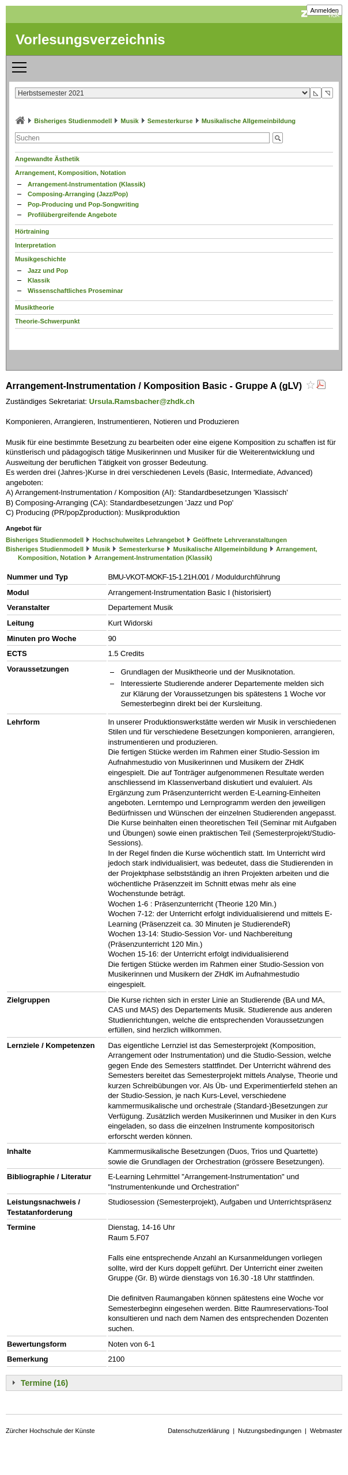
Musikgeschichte (40, 259)
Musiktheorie (34, 307)
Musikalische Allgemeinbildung (249, 120)
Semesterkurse (170, 120)
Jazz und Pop (48, 270)
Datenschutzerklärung (198, 1430)
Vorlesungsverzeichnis (90, 39)
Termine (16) (44, 1383)
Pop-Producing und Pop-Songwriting (83, 204)
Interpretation (35, 245)
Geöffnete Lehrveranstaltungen (240, 539)
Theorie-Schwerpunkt (47, 321)
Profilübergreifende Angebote (72, 214)
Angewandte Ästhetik (47, 158)
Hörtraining (32, 231)
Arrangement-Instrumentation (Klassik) (86, 184)
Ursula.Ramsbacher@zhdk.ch (142, 401)
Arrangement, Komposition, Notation (70, 172)
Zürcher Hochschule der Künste (50, 1430)
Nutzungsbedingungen (269, 1430)
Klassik (39, 280)
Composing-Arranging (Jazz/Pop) (78, 193)
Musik (129, 120)
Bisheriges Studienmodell (73, 120)
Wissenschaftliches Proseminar (75, 290)
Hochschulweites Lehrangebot (138, 539)
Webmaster (326, 1430)
